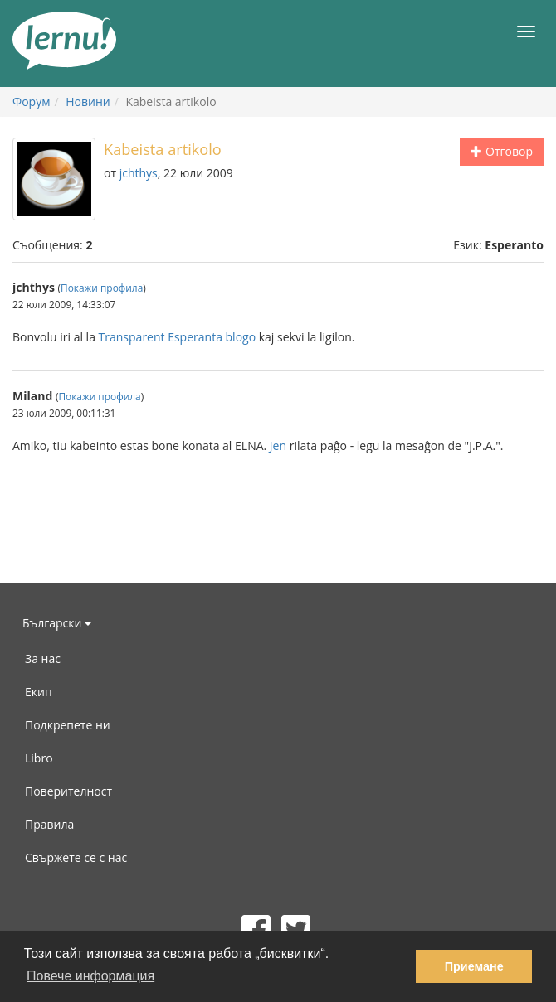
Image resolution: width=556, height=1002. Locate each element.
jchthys (138, 173)
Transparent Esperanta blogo (177, 337)
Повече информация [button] (90, 976)
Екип (38, 691)
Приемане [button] (474, 966)
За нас (43, 658)
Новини (88, 101)
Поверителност (68, 791)
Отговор (502, 151)
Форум (31, 101)
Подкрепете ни (67, 725)
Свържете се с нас (76, 857)
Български (56, 623)
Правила (49, 824)
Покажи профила (102, 287)
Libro (39, 758)
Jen (278, 445)
